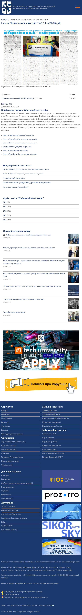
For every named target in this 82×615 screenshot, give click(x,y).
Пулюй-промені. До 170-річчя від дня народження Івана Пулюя (26, 169)
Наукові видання (48, 438)
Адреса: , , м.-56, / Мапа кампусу (35, 570)
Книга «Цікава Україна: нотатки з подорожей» (20, 139)
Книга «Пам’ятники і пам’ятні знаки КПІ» (18, 135)
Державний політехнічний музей (13, 442)
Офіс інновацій (6, 465)
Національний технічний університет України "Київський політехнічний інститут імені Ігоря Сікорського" (33, 7)
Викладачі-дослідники (9, 510)
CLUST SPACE (6, 526)
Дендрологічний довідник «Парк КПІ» (17, 147)
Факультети (5, 426)
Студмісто (5, 453)
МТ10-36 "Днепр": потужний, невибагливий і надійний (23, 174)
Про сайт (44, 567)
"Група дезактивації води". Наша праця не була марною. (23, 299)
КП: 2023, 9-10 (6, 104)
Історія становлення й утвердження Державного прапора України (27, 183)
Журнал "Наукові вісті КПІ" (52, 457)
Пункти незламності (11, 594)
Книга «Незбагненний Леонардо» (15, 150)
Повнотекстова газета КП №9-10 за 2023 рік (18, 98)
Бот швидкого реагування (49, 583)
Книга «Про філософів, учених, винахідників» (20, 154)
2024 (4, 211)
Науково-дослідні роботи (51, 445)
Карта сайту (53, 567)
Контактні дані (6, 567)
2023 (4, 215)
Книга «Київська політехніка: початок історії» (20, 143)
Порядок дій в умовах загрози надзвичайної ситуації (23, 592)
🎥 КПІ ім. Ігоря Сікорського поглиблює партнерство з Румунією (27, 235)
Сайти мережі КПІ (49, 434)
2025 (4, 206)
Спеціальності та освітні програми (14, 518)
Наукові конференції (49, 442)
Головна (4, 20)
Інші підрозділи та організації (12, 434)
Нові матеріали (65, 567)
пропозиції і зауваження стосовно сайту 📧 (38, 605)
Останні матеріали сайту (16, 231)
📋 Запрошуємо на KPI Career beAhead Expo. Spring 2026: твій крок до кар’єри (32, 286)
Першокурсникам (7, 487)
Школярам (5, 475)
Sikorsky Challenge (8, 506)
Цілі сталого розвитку (9, 530)
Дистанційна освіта (49, 410)
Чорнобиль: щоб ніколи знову (14, 178)
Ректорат (4, 410)
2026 (4, 202)
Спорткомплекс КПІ (8, 449)
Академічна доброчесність (11, 514)
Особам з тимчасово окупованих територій (17, 483)
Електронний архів (49, 449)
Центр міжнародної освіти (52, 426)
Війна (3, 522)
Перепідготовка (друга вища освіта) (55, 418)
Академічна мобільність (51, 414)
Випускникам (6, 495)
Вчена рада (5, 414)
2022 (4, 220)
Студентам (5, 491)
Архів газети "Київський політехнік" (23, 198)
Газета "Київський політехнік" (53, 453)
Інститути (5, 422)
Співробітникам (7, 499)
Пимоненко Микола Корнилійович (15, 187)
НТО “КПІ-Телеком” (8, 445)
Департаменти (6, 418)
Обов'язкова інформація (22, 567)
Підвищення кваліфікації (51, 422)
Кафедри (4, 430)
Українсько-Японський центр (12, 457)
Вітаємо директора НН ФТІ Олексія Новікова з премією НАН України (29, 248)
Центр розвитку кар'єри (10, 461)
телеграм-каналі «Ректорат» (37, 597)
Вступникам (5, 479)
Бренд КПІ (36, 567)
